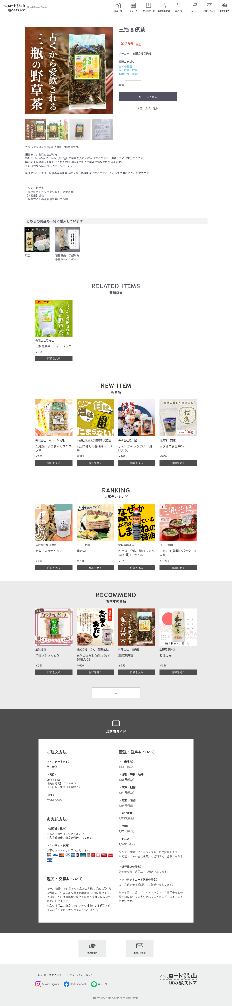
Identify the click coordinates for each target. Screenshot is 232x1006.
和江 (27, 255)
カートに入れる (147, 97)
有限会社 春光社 (129, 74)
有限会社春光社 (142, 53)
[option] (69, 70)
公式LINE (99, 984)
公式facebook (75, 984)
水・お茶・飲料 (128, 70)
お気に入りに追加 (147, 108)
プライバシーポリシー (82, 975)
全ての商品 (125, 66)
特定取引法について (50, 975)
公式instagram (47, 984)
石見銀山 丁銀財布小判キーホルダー (67, 257)
